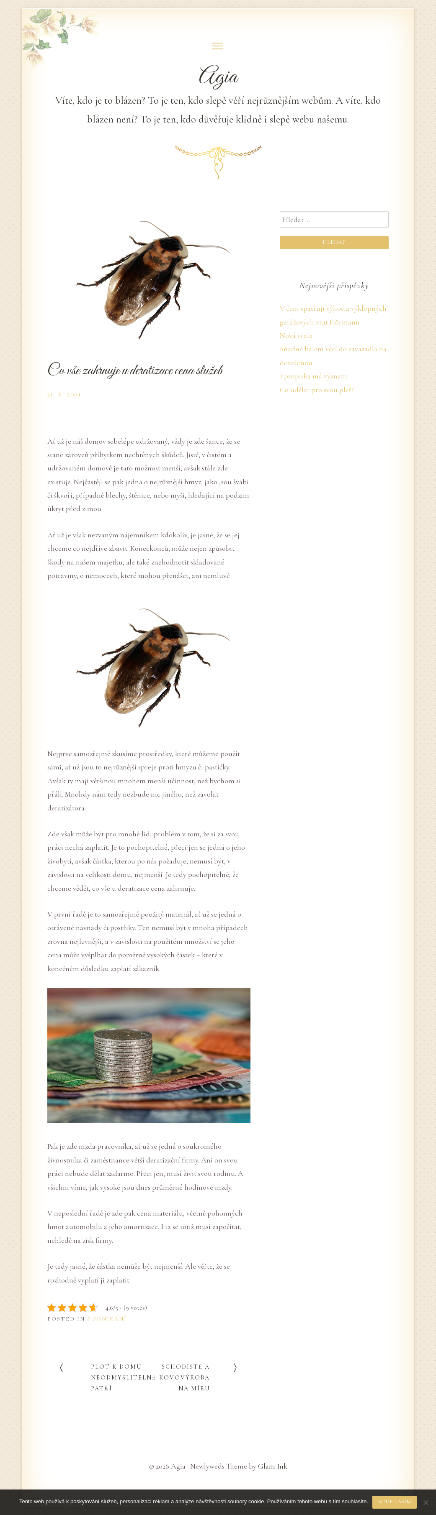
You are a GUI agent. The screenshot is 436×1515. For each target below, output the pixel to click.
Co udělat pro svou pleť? (317, 389)
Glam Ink (272, 1466)
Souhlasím (394, 1501)
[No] (425, 1502)
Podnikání (107, 1319)
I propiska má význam (313, 376)
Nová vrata (296, 335)
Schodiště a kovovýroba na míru (184, 1377)
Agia (218, 77)
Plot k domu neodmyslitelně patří (123, 1377)
